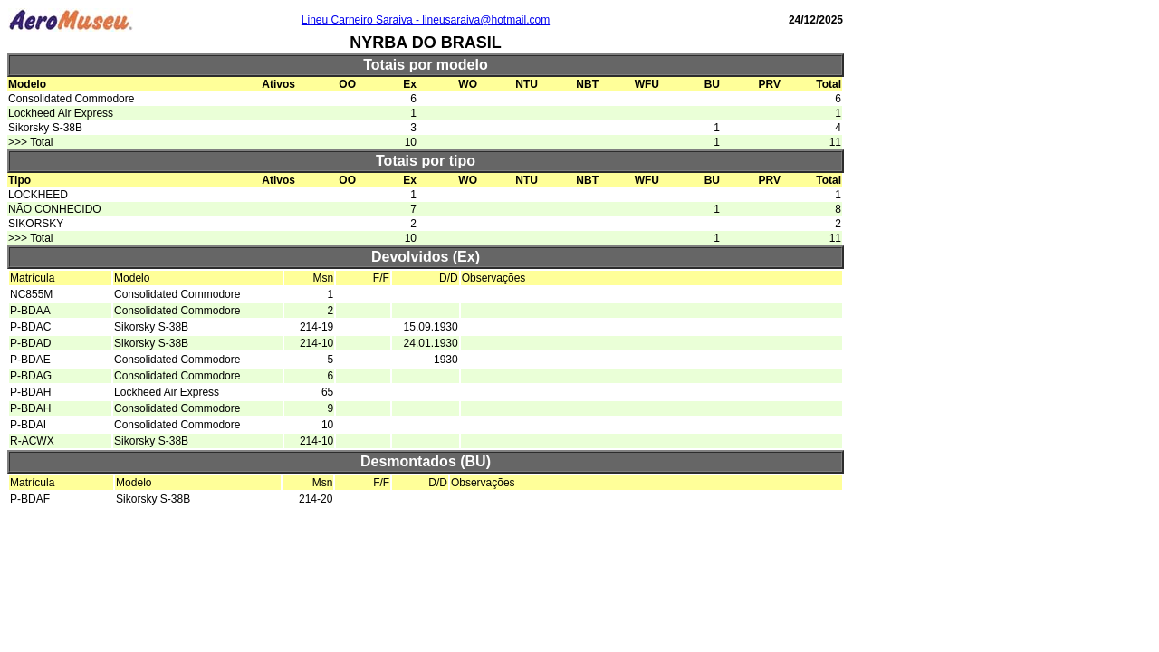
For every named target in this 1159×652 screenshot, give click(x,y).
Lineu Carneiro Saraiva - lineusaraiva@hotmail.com (426, 20)
